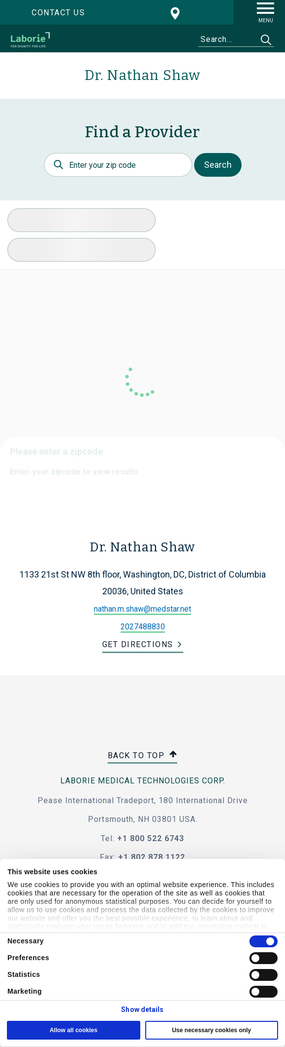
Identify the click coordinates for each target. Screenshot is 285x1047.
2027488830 (143, 626)
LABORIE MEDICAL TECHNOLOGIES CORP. (142, 780)
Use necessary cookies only (211, 1030)
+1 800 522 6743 (150, 838)
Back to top (143, 756)
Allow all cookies (73, 1030)
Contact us (58, 12)
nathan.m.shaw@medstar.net (142, 609)
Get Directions (137, 644)
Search (218, 164)
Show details (142, 1009)
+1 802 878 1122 (151, 857)
